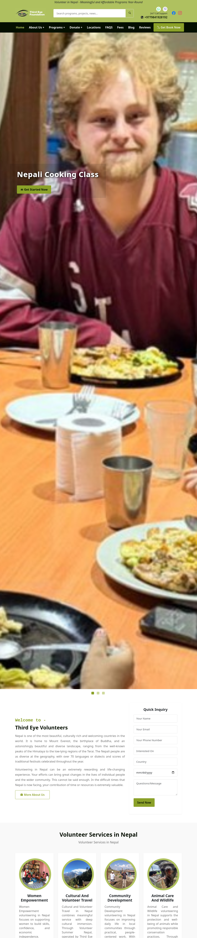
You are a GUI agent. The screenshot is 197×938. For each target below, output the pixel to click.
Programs (57, 27)
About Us (36, 27)
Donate (76, 27)
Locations (94, 27)
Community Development (119, 898)
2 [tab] (98, 693)
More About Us (32, 795)
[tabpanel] (98, 361)
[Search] (130, 13)
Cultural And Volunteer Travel (77, 898)
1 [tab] (93, 693)
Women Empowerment (34, 898)
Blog (131, 27)
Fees (120, 27)
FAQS (109, 27)
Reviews (145, 27)
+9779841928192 (155, 17)
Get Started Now (34, 190)
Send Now (144, 802)
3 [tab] (104, 693)
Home (20, 27)
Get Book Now (168, 27)
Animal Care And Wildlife (162, 898)
